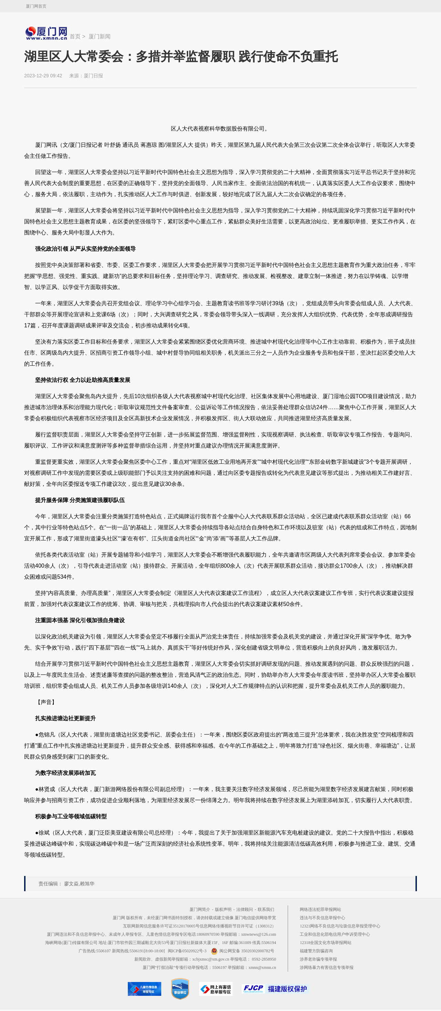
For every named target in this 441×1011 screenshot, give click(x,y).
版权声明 (223, 909)
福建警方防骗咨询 (316, 951)
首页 (75, 36)
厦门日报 (93, 75)
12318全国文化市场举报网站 (325, 942)
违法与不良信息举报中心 (322, 917)
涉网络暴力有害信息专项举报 (326, 967)
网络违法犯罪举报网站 (320, 909)
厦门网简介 (199, 909)
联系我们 (266, 909)
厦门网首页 (36, 6)
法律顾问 (244, 909)
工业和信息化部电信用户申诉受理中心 (335, 934)
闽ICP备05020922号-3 (187, 951)
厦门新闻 (100, 36)
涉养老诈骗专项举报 (318, 959)
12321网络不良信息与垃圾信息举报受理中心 (340, 926)
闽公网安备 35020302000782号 (242, 951)
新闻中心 (47, 33)
